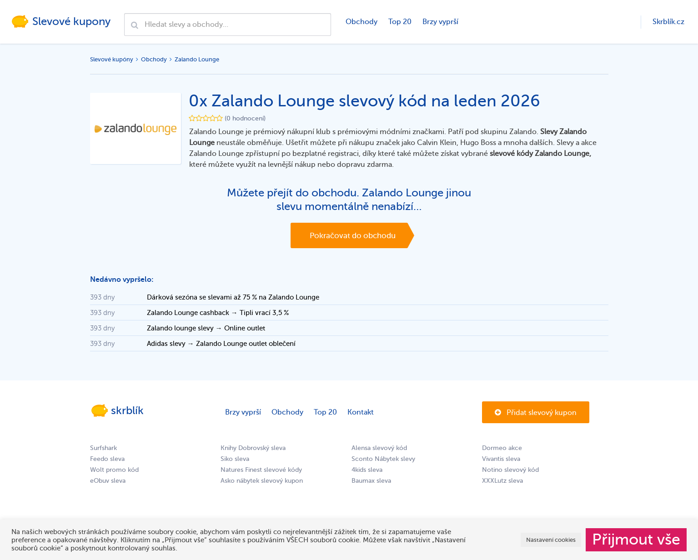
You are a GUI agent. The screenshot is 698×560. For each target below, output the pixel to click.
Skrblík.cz (668, 22)
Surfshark (103, 448)
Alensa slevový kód (379, 448)
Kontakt (360, 412)
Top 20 (400, 22)
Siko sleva (235, 458)
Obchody (361, 22)
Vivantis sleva (501, 458)
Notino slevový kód (510, 469)
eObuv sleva (108, 480)
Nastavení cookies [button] (551, 539)
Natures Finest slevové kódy (261, 469)
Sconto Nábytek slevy (383, 458)
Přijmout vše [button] (636, 539)
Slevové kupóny (111, 59)
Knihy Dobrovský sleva (253, 448)
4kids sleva (367, 469)
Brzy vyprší (440, 22)
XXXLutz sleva (502, 480)
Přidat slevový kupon (536, 413)
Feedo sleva (107, 458)
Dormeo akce (502, 448)
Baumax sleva (371, 480)
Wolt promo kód (114, 469)
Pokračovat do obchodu (353, 235)
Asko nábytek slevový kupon (262, 480)
